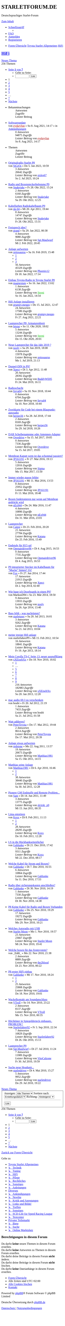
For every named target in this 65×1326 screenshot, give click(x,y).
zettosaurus (19, 252)
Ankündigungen (17, 128)
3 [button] (9, 85)
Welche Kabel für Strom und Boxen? (28, 863)
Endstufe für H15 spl (20, 545)
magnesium (19, 283)
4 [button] (9, 88)
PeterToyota (20, 724)
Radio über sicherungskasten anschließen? (31, 885)
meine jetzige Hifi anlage (22, 634)
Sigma (41, 468)
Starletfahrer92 (21, 1027)
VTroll (17, 1002)
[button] (15, 69)
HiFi (5, 53)
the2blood (43, 962)
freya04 (17, 391)
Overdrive (18, 437)
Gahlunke (18, 845)
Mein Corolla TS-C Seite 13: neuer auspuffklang (35, 656)
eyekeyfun (19, 125)
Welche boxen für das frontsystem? (27, 950)
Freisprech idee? (17, 227)
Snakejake (19, 187)
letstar (16, 326)
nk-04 (16, 209)
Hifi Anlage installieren (21, 301)
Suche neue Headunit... (21, 1067)
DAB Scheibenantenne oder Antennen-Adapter (34, 434)
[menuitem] (11, 33)
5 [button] (9, 92)
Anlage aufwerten (18, 249)
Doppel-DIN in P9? (19, 366)
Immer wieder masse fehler (23, 477)
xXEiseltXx (19, 659)
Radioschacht (15, 388)
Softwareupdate (17, 122)
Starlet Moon (20, 931)
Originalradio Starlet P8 (21, 162)
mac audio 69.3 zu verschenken (25, 700)
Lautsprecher (15, 523)
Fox (15, 573)
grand (16, 230)
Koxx (16, 817)
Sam (15, 795)
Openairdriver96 (22, 548)
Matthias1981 (45, 755)
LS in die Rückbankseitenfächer (26, 842)
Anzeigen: (18, 1093)
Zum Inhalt (7, 21)
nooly (16, 347)
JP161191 (18, 459)
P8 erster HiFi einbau (20, 971)
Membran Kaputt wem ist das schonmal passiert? (35, 455)
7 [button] (9, 98)
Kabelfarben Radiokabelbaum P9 (26, 205)
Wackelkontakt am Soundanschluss (27, 999)
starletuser (19, 616)
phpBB (19, 1293)
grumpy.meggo (21, 304)
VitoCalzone (44, 1058)
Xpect (16, 369)
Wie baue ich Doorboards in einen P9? (29, 591)
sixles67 (41, 175)
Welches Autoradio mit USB (24, 928)
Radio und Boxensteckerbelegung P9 (28, 184)
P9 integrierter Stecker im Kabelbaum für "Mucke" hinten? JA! (31, 569)
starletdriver (20, 1070)
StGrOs (17, 165)
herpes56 (18, 415)
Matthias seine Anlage (20, 764)
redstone (18, 746)
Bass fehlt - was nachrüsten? (24, 613)
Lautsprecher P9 (17, 1045)
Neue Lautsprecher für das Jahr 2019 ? (29, 344)
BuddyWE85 (44, 378)
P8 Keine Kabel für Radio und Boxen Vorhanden (35, 906)
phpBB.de (39, 1302)
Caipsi (16, 526)
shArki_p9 (43, 805)
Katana (41, 536)
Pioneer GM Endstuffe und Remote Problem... (34, 792)
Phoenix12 (43, 271)
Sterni (40, 292)
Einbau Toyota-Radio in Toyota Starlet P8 (31, 280)
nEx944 (17, 505)
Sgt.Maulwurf (45, 240)
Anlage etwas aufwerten (21, 743)
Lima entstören (16, 814)
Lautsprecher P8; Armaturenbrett (26, 323)
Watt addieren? (16, 721)
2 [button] (9, 82)
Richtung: (40, 1096)
